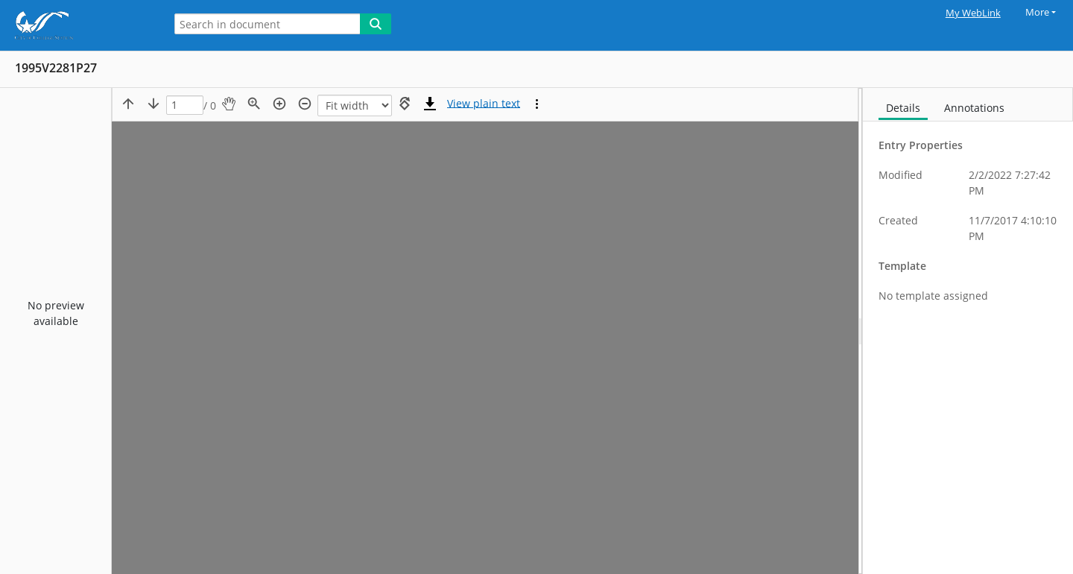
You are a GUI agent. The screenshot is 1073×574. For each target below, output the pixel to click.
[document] (968, 331)
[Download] (430, 103)
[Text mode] (484, 103)
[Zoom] (354, 105)
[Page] (184, 105)
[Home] (78, 25)
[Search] (375, 23)
